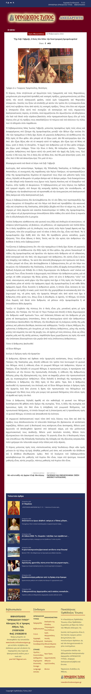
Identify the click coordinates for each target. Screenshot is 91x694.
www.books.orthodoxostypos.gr (18, 642)
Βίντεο (47, 669)
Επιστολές (37, 663)
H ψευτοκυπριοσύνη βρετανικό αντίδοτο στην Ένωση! (44, 550)
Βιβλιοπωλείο (38, 628)
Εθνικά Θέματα (50, 644)
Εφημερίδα (37, 623)
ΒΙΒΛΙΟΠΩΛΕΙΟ (79, 5)
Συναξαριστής (38, 644)
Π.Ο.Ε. (35, 634)
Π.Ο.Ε (83, 3)
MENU (11, 30)
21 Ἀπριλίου (27, 504)
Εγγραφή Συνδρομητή (71, 3)
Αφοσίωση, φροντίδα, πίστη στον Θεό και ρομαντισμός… (46, 563)
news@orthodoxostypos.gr (71, 682)
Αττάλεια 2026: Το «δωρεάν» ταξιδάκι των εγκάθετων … (45, 536)
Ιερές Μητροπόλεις (36, 34)
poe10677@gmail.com (17, 659)
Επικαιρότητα (50, 647)
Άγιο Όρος (49, 653)
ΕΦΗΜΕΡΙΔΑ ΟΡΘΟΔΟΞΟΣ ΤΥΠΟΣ (60, 5)
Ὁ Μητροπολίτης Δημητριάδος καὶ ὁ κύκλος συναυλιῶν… (45, 591)
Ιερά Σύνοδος (50, 663)
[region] (71, 18)
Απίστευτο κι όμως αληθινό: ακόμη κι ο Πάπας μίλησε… (45, 521)
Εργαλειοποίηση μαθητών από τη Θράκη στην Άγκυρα (44, 577)
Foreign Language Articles (37, 669)
